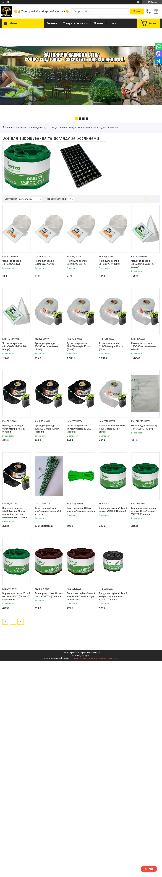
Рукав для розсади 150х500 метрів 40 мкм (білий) (143, 346)
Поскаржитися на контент (82, 658)
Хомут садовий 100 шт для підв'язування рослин (81, 509)
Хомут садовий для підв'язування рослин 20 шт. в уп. (48, 511)
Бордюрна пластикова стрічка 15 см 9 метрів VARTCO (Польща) (143, 511)
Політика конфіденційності (107, 658)
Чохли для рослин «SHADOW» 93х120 (77, 262)
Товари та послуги (74, 23)
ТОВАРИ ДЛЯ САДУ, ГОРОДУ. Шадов (47, 127)
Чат (148, 868)
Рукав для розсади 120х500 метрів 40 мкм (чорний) (47, 428)
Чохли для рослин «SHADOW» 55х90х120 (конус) (142, 264)
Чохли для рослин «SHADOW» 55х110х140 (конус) (14, 346)
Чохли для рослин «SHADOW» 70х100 (44, 262)
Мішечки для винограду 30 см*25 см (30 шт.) (144, 427)
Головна (52, 23)
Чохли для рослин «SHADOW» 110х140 (109, 262)
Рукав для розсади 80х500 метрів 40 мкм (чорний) (14, 428)
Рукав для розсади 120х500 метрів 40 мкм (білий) (111, 346)
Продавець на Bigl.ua (81, 655)
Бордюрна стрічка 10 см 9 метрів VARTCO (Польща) (113, 509)
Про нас (99, 23)
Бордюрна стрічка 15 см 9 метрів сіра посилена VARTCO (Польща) (113, 596)
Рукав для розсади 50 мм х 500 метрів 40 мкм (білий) (112, 428)
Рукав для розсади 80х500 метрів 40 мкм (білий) (46, 346)
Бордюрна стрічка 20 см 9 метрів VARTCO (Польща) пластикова (16, 596)
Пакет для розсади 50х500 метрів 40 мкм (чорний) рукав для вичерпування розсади (14, 513)
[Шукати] (137, 11)
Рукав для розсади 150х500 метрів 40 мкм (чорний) (79, 428)
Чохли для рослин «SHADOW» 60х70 (12, 262)
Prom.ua (96, 653)
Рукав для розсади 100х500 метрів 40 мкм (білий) (79, 346)
